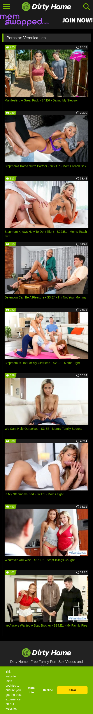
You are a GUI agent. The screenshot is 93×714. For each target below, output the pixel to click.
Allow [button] (72, 690)
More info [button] (31, 690)
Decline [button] (48, 690)
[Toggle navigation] (6, 6)
